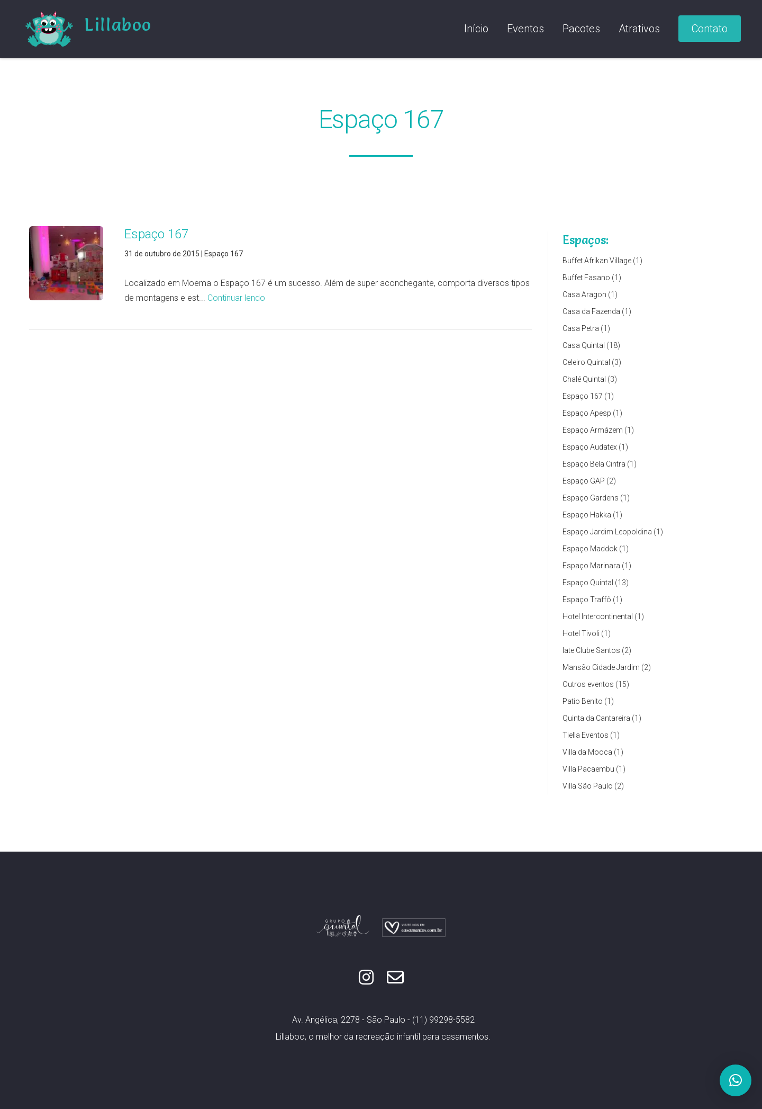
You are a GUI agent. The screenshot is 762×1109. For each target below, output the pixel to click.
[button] (735, 1080)
